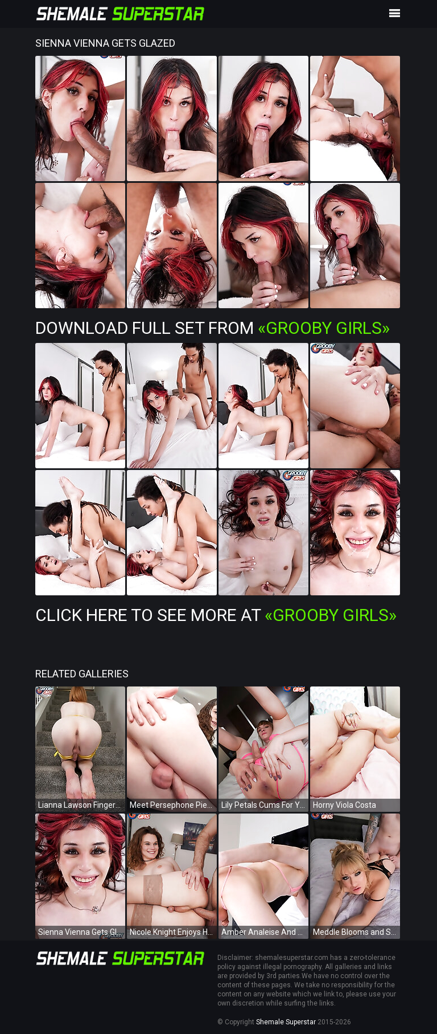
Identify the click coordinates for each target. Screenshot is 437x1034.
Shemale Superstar (286, 1022)
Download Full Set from (212, 328)
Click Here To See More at (216, 615)
